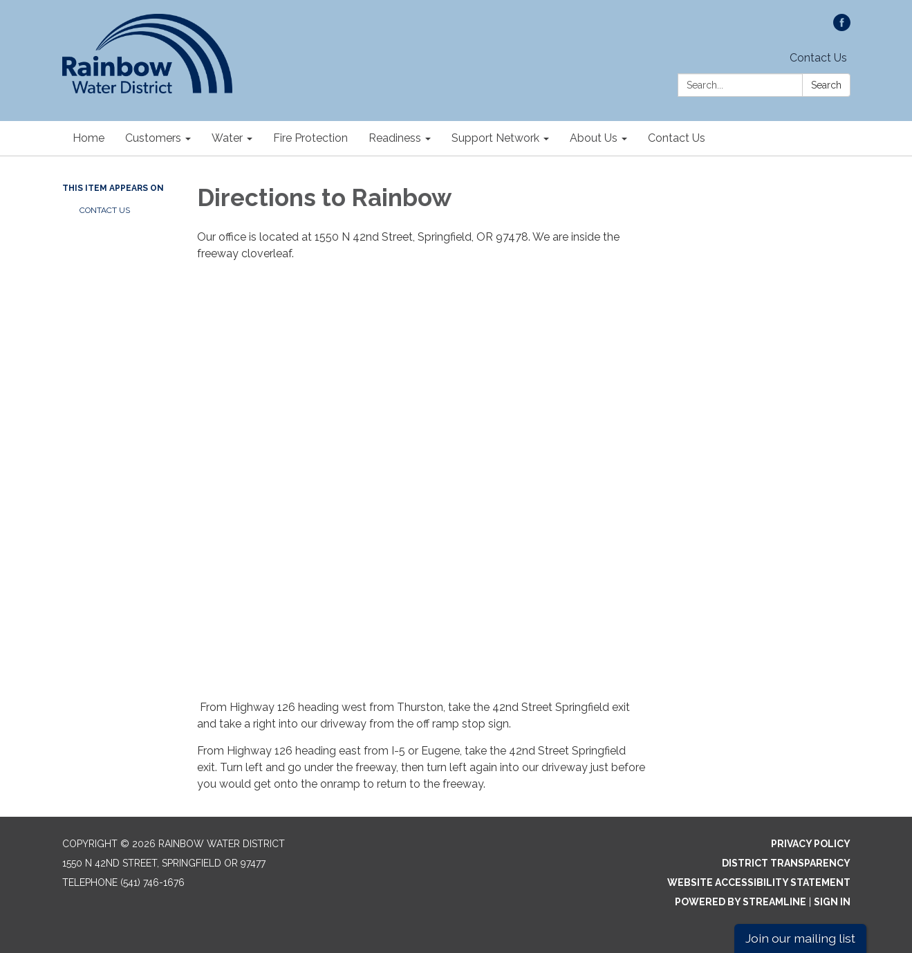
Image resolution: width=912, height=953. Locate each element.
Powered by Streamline (740, 901)
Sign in (832, 901)
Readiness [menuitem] (395, 138)
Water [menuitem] (227, 138)
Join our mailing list (800, 938)
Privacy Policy (810, 843)
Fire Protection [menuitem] (310, 138)
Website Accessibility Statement (758, 882)
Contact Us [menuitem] (676, 138)
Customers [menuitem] (153, 138)
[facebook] (841, 27)
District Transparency (786, 863)
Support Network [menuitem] (495, 138)
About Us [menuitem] (593, 138)
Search (826, 85)
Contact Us (818, 57)
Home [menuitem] (88, 138)
